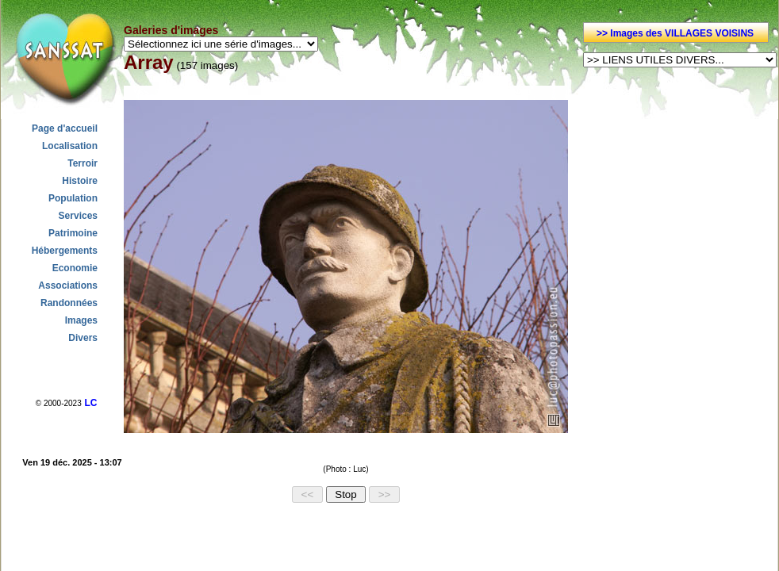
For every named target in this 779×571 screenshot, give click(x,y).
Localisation (70, 145)
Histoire (80, 180)
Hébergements (65, 250)
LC (90, 402)
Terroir (82, 163)
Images (81, 320)
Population (73, 198)
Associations (68, 285)
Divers (83, 337)
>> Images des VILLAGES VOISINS (675, 33)
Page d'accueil (65, 128)
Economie (75, 268)
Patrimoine (73, 233)
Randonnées (69, 302)
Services (78, 215)
